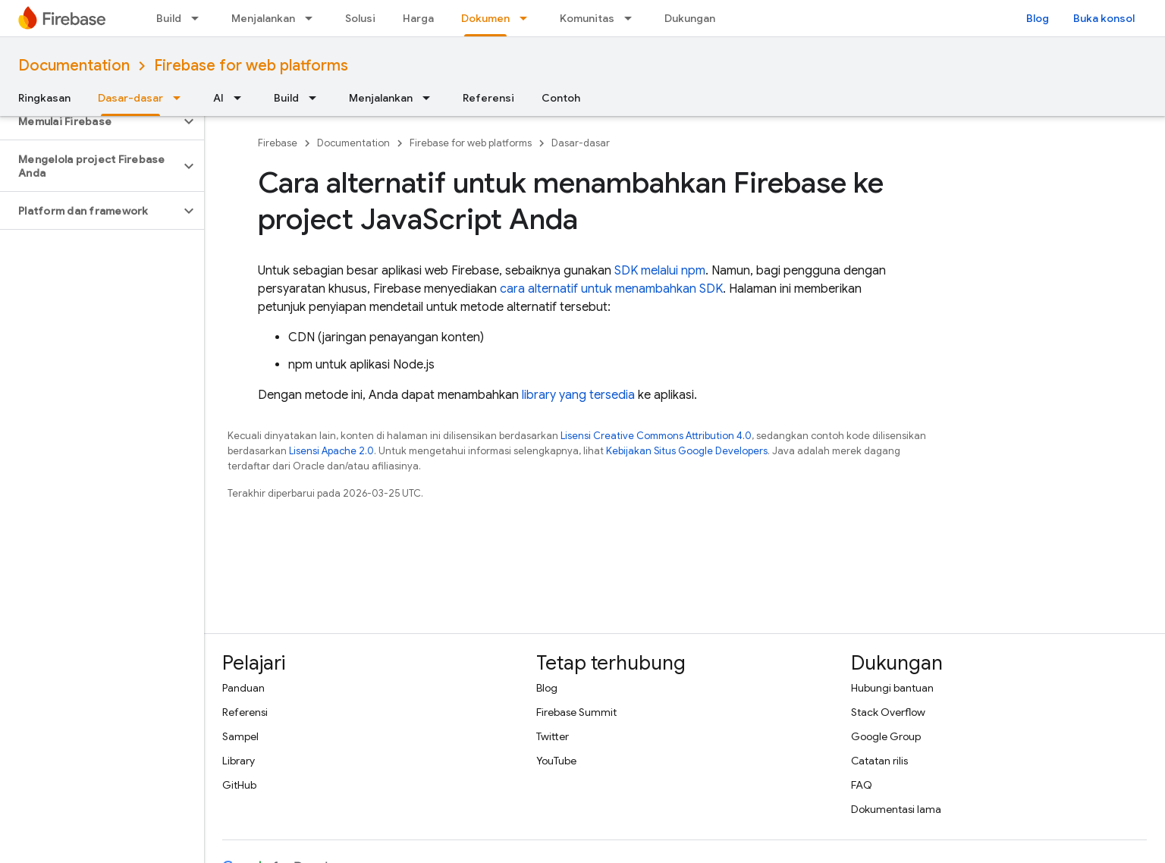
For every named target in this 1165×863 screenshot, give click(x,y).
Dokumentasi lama (896, 809)
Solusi (360, 18)
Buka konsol (1104, 18)
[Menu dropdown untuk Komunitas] (632, 18)
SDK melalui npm (659, 270)
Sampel (240, 736)
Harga (418, 18)
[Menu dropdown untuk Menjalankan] (313, 18)
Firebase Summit (576, 712)
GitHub (239, 785)
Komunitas (587, 18)
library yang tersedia (578, 395)
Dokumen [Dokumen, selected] (485, 18)
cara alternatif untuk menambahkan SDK (611, 289)
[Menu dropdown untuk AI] (242, 98)
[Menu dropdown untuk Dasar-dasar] (181, 98)
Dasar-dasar (580, 143)
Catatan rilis (879, 760)
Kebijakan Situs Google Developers (687, 450)
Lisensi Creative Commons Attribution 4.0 (656, 435)
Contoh (561, 98)
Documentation (74, 65)
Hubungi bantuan (892, 688)
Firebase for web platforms (251, 65)
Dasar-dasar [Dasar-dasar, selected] (130, 98)
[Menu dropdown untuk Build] (199, 18)
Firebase (277, 143)
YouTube (556, 760)
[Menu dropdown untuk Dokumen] (528, 18)
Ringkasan (44, 98)
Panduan (243, 688)
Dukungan (689, 18)
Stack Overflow (888, 712)
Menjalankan (263, 18)
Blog (1037, 18)
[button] (90, 121)
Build (168, 18)
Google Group (886, 736)
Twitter (552, 736)
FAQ (861, 785)
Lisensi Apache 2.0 (331, 450)
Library (238, 760)
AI (218, 98)
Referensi (488, 98)
